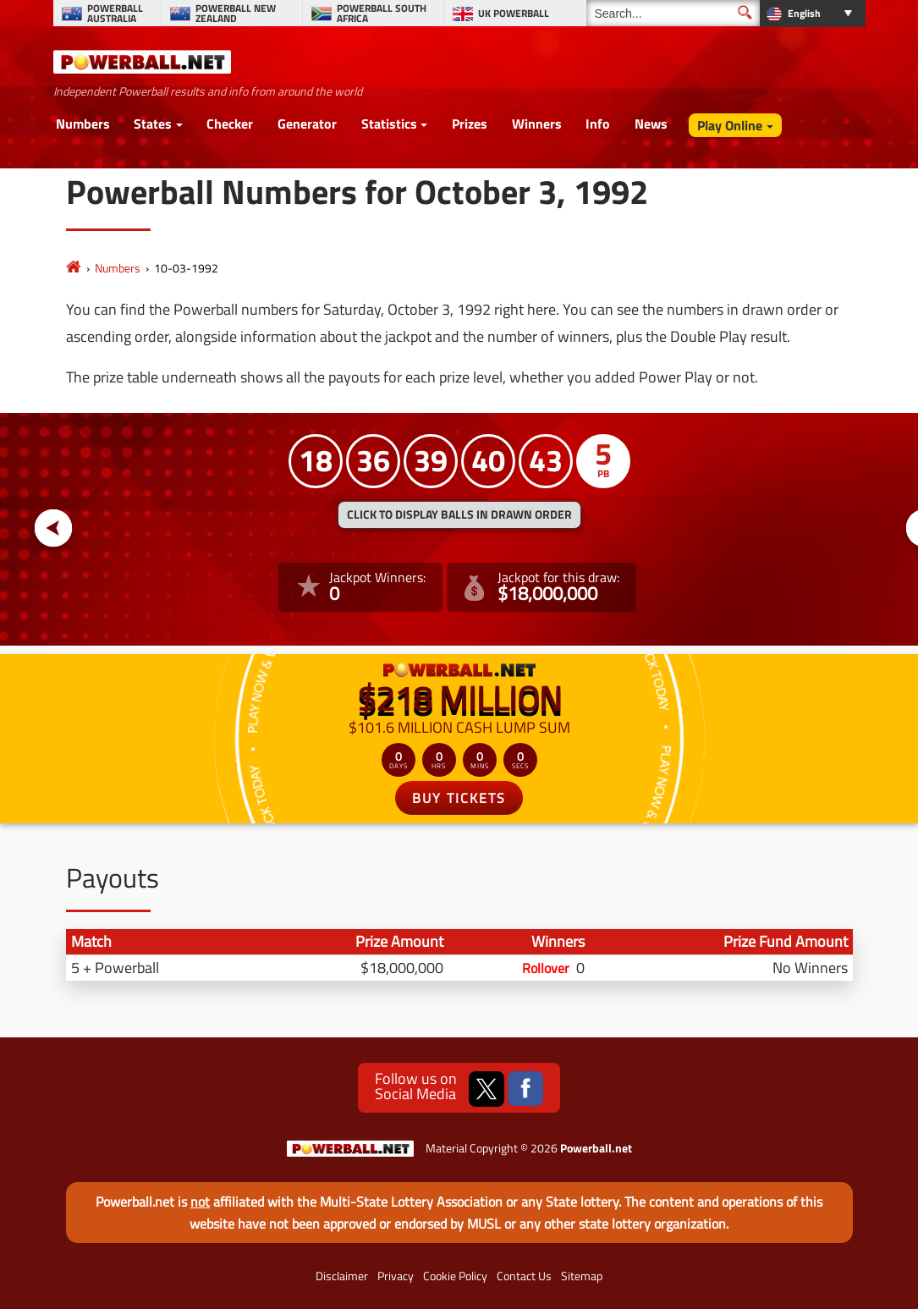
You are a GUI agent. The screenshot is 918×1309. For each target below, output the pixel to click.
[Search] (673, 13)
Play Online (729, 125)
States (153, 123)
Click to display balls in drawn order (459, 514)
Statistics (389, 123)
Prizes (469, 123)
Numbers (83, 123)
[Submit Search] (745, 12)
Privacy (395, 1276)
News (651, 123)
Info (597, 123)
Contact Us (524, 1276)
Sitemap (581, 1276)
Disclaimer (342, 1276)
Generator (307, 123)
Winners (537, 123)
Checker (229, 123)
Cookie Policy (455, 1276)
